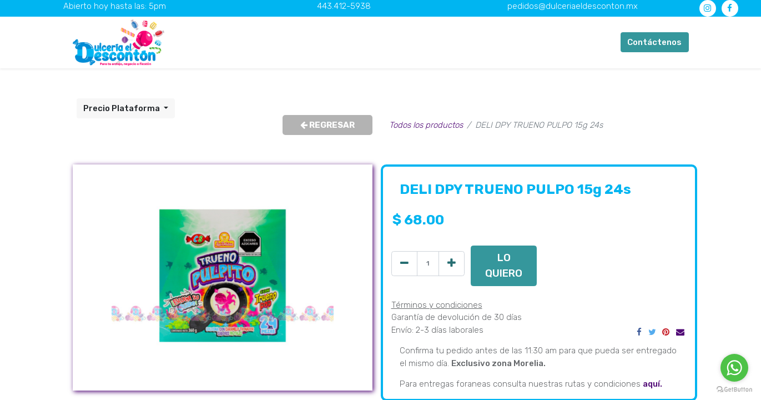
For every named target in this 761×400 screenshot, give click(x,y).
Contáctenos (654, 42)
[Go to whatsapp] (734, 368)
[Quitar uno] (404, 263)
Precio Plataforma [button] (122, 108)
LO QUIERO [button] (503, 265)
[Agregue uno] (452, 263)
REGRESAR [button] (327, 125)
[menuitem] (258, 42)
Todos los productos (426, 125)
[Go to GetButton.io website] (734, 389)
